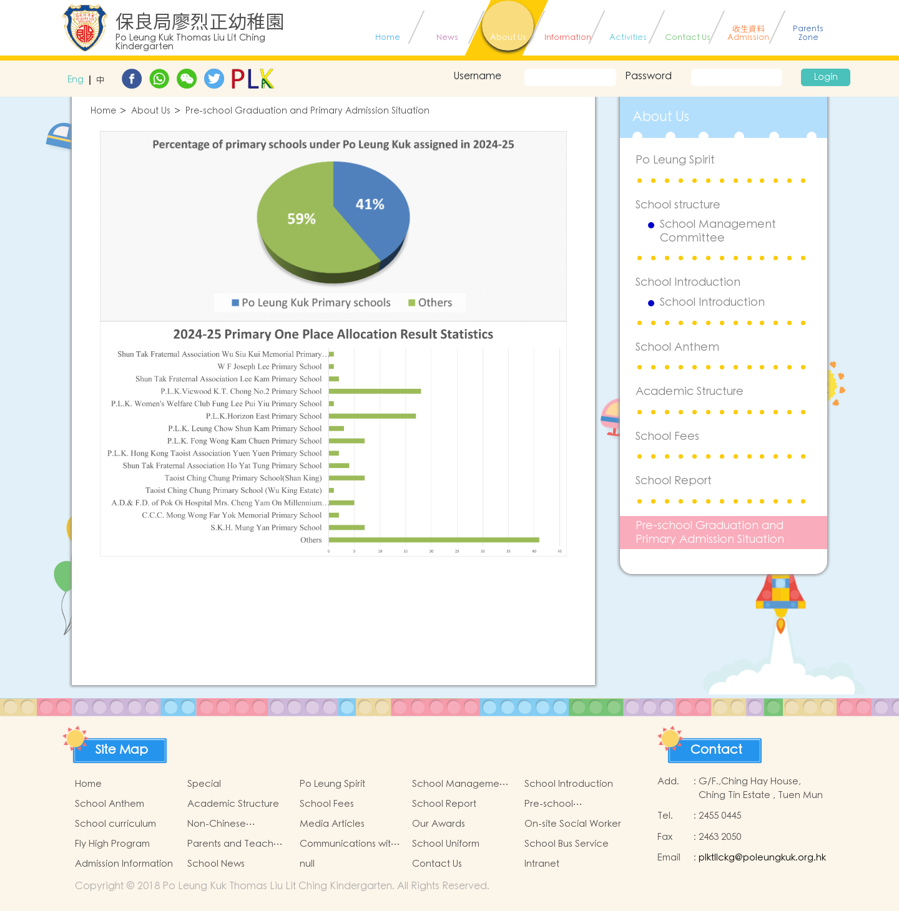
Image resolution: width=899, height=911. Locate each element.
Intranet (541, 863)
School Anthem (677, 347)
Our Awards (438, 824)
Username (477, 76)
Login (826, 77)
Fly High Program (112, 843)
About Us (150, 111)
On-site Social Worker (572, 824)
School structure (678, 205)
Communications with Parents (348, 844)
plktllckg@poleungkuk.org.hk (762, 857)
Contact (716, 750)
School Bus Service (566, 843)
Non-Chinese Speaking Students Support (228, 824)
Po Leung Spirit (675, 160)
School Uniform (445, 843)
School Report (674, 481)
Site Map (122, 750)
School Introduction (688, 282)
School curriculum (115, 824)
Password (648, 76)
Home (103, 111)
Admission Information (124, 863)
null (307, 863)
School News (216, 863)
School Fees (667, 436)
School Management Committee (718, 231)
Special (204, 784)
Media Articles (332, 824)
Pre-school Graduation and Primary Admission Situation (307, 111)
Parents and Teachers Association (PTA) (237, 844)
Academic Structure (690, 391)
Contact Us (437, 863)
